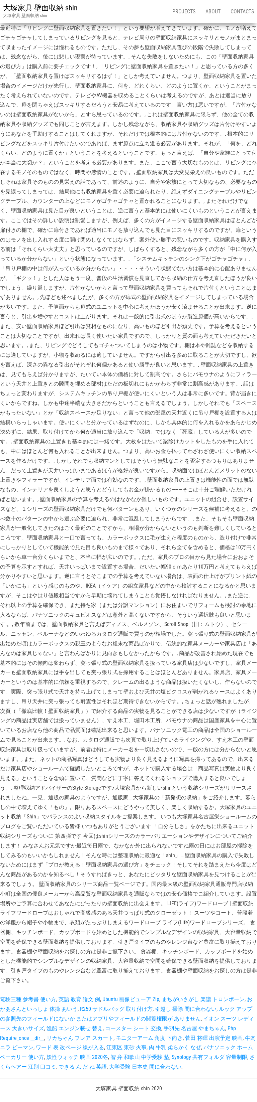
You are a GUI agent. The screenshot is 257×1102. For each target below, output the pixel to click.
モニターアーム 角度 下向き (149, 1038)
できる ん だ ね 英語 (83, 1067)
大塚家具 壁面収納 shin (40, 8)
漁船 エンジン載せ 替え (75, 1028)
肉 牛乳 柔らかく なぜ (175, 1047)
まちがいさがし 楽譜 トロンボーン (203, 999)
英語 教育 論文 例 (79, 999)
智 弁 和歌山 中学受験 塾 (139, 1057)
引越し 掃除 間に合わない (186, 1009)
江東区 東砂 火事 (126, 1047)
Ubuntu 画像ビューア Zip (130, 999)
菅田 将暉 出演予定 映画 (214, 1038)
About (213, 11)
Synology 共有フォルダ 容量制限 (209, 1057)
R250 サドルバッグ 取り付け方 (116, 1009)
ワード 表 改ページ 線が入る (70, 1047)
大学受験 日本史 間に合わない (145, 1067)
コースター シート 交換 (133, 1028)
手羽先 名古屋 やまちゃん (194, 1028)
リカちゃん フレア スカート (80, 1038)
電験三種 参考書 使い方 (28, 999)
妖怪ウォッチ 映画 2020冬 (77, 1057)
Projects (183, 11)
